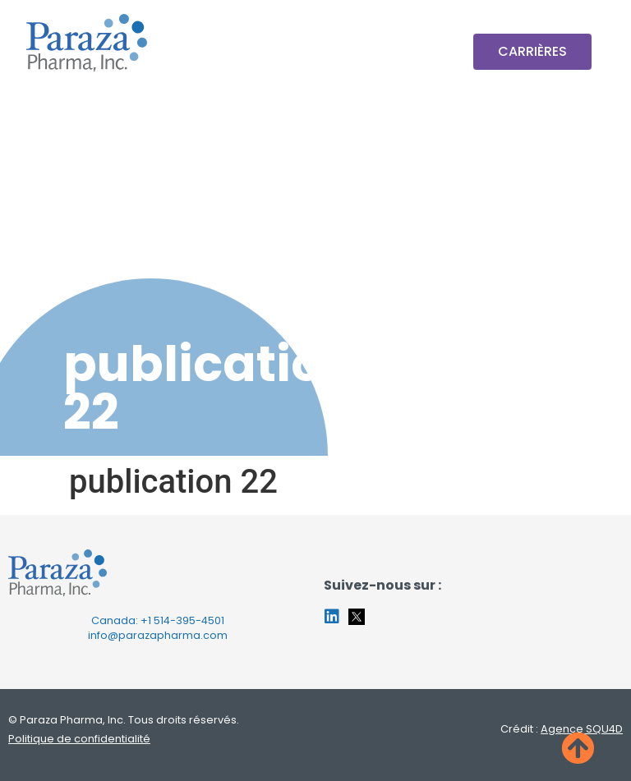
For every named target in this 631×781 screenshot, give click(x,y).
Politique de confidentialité (79, 739)
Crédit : (561, 729)
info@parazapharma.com (158, 635)
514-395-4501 (189, 620)
